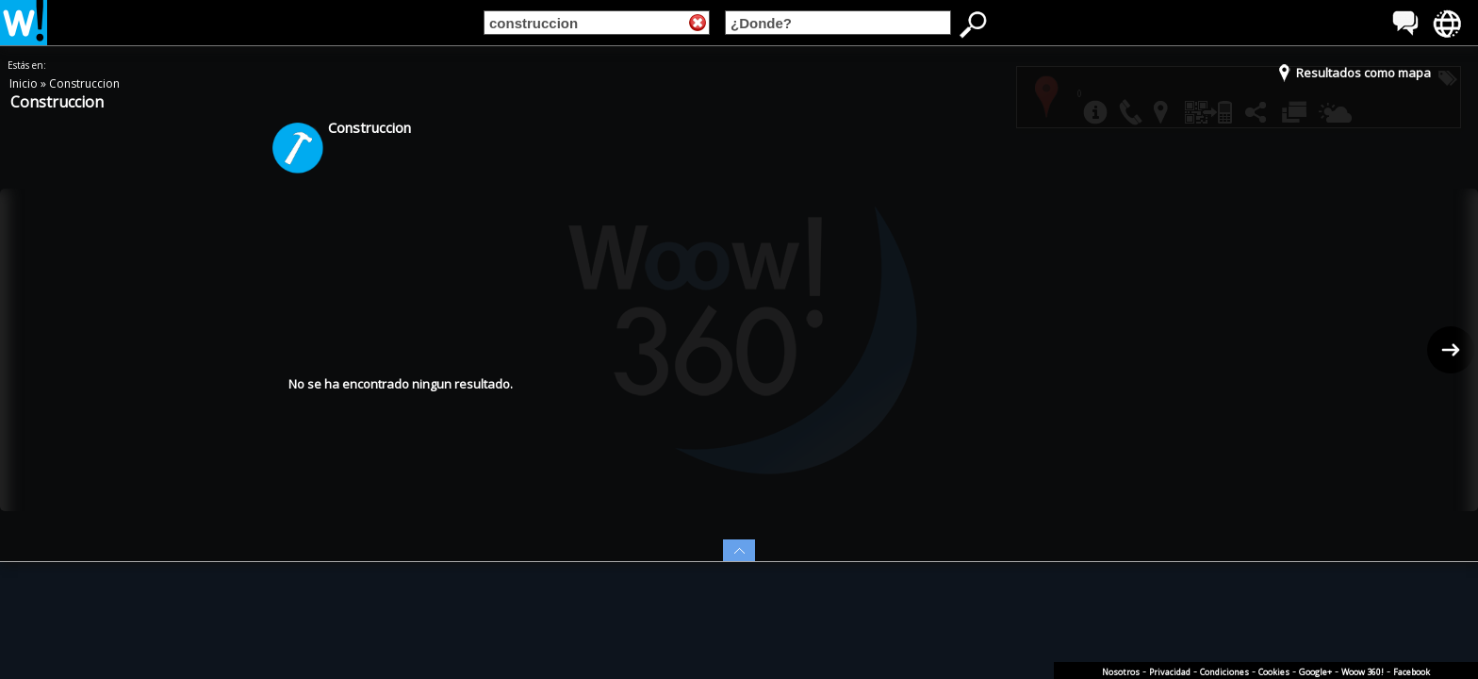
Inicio (25, 83)
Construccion (84, 83)
